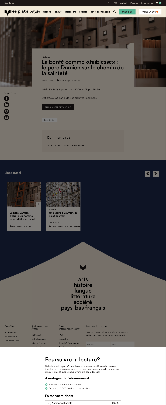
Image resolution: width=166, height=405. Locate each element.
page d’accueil (93, 371)
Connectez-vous (75, 366)
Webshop (134, 3)
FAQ (115, 3)
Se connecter (147, 3)
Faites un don (150, 12)
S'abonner (127, 12)
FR (107, 3)
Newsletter (9, 3)
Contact (123, 3)
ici (68, 371)
